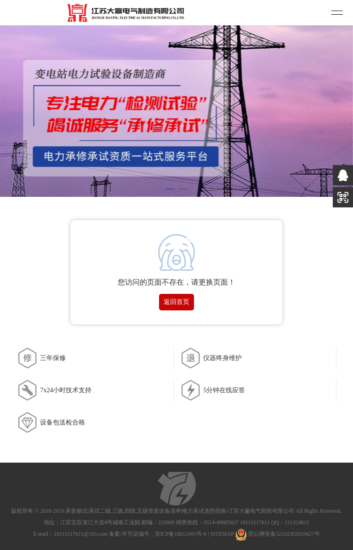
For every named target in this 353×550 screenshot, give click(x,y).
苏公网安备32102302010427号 (284, 534)
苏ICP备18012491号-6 (181, 534)
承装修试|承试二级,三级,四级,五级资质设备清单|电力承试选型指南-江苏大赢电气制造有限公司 (179, 511)
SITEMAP (222, 534)
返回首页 (176, 301)
